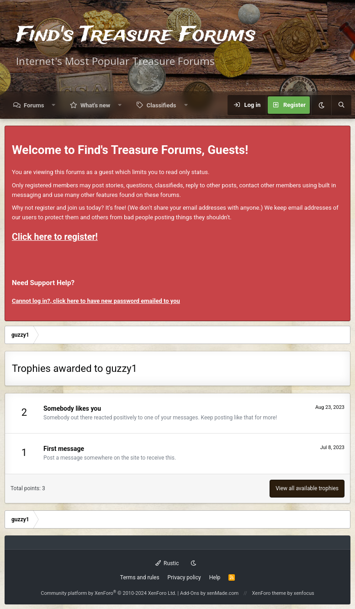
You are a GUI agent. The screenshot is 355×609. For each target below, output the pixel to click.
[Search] (341, 105)
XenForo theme (269, 593)
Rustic (167, 563)
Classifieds (161, 105)
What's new (95, 105)
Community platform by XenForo (108, 593)
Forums (34, 105)
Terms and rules (139, 577)
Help (215, 577)
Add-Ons (189, 593)
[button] (53, 105)
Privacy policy (184, 577)
